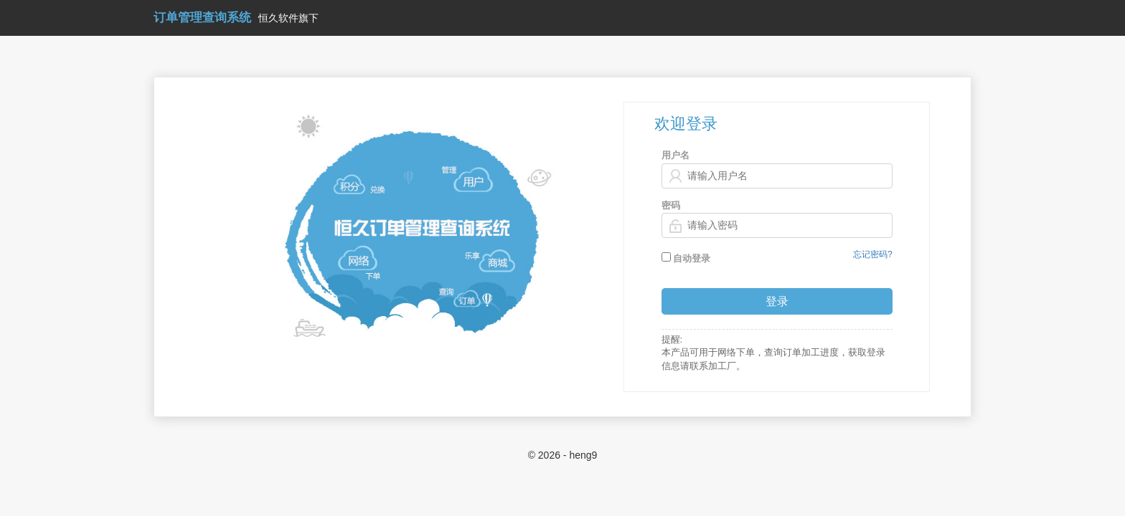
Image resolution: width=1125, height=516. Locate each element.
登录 (777, 301)
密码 (671, 205)
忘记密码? (873, 254)
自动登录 (686, 258)
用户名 (675, 155)
